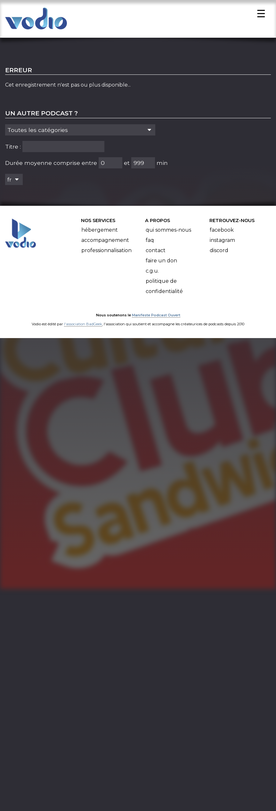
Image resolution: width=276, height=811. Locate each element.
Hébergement (99, 232)
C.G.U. (152, 273)
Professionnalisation (106, 253)
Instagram (222, 242)
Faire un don (161, 263)
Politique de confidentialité (164, 288)
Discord (219, 253)
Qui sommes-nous (168, 232)
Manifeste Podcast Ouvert (156, 317)
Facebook (222, 232)
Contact (156, 253)
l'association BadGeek (83, 326)
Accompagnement (105, 242)
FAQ (150, 242)
